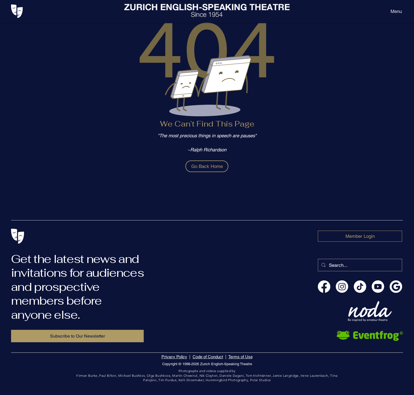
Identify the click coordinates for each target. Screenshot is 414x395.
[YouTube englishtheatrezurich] (378, 286)
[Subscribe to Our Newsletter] (77, 336)
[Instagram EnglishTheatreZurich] (342, 286)
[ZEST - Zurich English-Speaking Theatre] (396, 286)
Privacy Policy (174, 356)
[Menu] (396, 11)
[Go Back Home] (206, 166)
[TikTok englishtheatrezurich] (360, 286)
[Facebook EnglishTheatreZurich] (324, 286)
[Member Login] (360, 236)
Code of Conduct (208, 356)
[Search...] (359, 265)
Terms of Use (240, 356)
